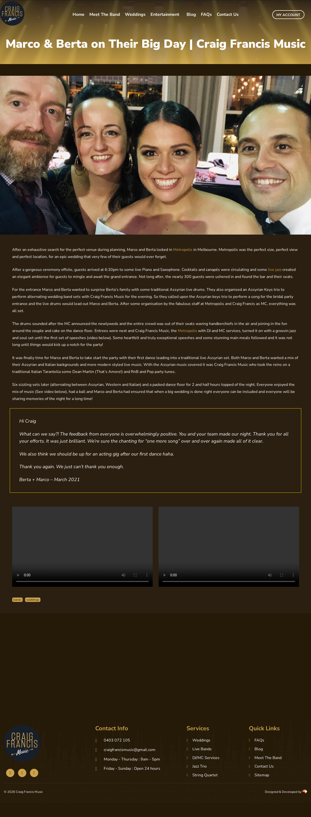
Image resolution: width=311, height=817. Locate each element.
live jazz (275, 269)
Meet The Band (104, 14)
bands (17, 600)
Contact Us (228, 14)
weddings (32, 600)
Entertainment (165, 14)
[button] (166, 14)
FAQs (206, 14)
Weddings (135, 14)
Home (79, 14)
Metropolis (182, 249)
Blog (191, 14)
